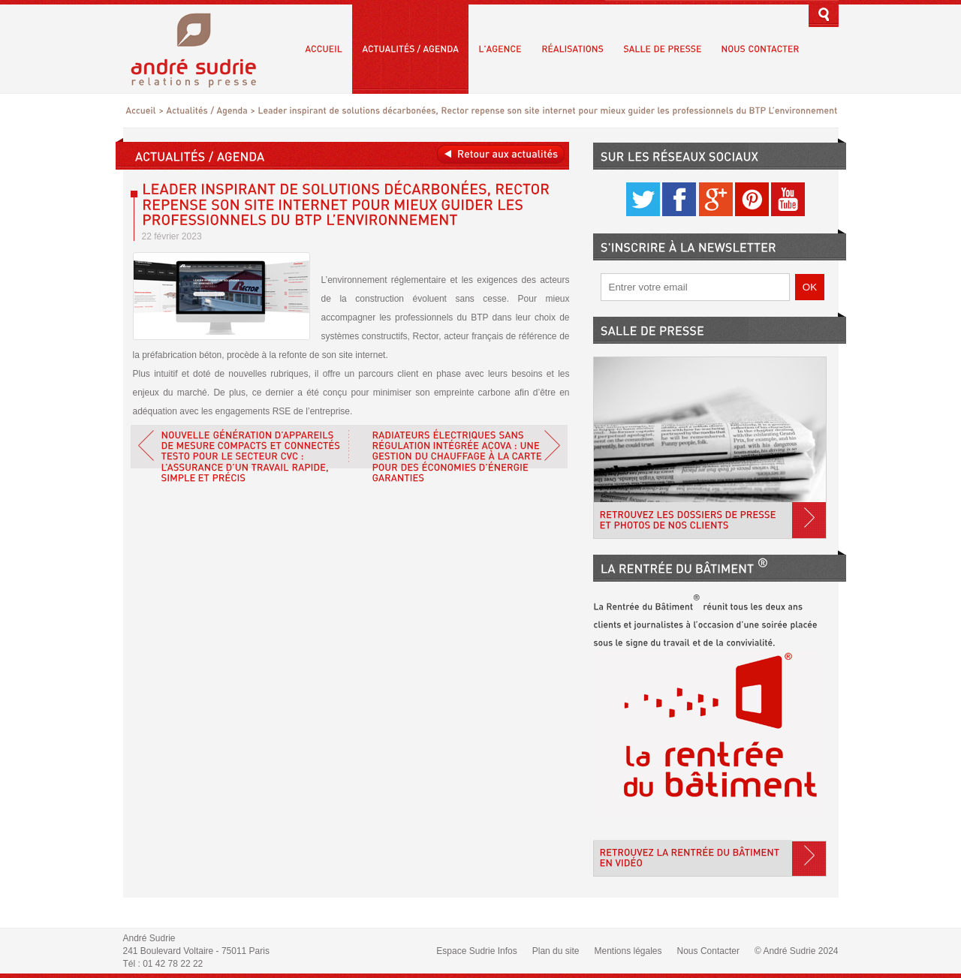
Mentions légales (627, 951)
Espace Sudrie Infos (476, 951)
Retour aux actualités (501, 154)
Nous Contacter (708, 951)
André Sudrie (202, 48)
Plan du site (556, 951)
